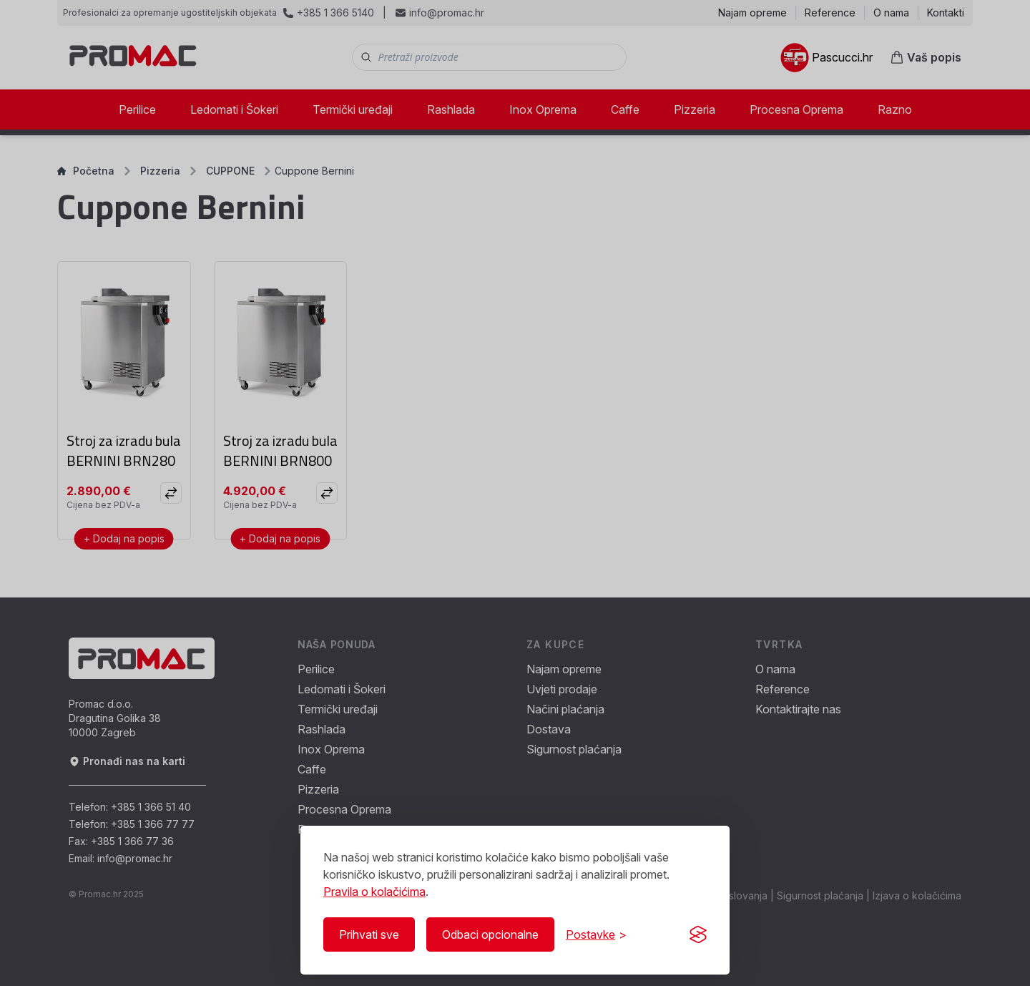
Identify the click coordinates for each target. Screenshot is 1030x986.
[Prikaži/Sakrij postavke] (596, 934)
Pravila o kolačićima (374, 891)
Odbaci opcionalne (490, 934)
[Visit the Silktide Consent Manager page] (698, 934)
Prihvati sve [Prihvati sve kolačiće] (369, 934)
